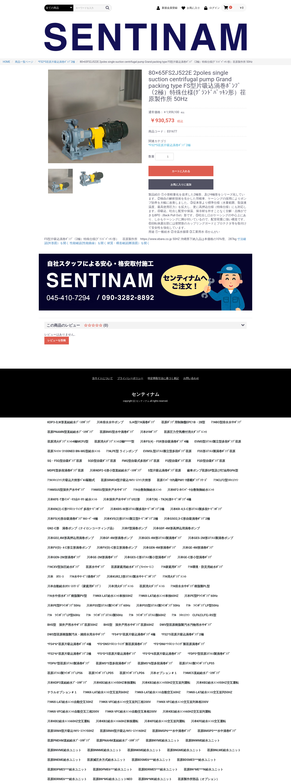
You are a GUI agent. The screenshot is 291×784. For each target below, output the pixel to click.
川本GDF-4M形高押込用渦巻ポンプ (176, 528)
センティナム (145, 394)
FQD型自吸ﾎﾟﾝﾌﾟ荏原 (211, 461)
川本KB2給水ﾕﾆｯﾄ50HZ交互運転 (217, 682)
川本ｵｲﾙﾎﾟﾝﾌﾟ (149, 432)
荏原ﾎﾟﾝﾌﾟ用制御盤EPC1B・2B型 (183, 422)
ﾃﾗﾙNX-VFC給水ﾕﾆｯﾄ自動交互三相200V (73, 711)
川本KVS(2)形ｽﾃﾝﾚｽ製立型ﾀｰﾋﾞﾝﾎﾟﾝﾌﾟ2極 (131, 518)
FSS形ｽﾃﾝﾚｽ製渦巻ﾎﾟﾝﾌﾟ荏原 (216, 451)
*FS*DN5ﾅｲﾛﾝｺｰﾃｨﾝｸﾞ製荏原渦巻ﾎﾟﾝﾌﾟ (122, 644)
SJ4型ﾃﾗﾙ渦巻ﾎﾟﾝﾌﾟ (142, 422)
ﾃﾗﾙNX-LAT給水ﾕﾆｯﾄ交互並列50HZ (209, 692)
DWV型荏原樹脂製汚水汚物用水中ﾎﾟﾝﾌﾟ (186, 625)
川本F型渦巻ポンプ (134, 528)
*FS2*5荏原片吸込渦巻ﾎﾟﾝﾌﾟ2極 (169, 145)
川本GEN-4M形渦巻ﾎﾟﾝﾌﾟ (159, 547)
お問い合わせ (191, 378)
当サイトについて (102, 378)
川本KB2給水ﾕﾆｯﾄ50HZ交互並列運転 (166, 682)
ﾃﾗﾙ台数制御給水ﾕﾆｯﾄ (147, 490)
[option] (95, 116)
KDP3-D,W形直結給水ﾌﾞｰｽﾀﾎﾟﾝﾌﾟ (69, 422)
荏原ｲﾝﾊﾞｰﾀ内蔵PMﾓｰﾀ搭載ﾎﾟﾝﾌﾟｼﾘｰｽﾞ (182, 480)
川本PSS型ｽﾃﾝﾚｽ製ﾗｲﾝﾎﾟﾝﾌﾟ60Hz (108, 605)
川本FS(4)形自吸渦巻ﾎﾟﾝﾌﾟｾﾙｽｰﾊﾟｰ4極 (72, 518)
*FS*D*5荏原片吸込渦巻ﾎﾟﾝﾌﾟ (116, 653)
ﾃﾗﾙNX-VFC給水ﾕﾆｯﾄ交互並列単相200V (182, 702)
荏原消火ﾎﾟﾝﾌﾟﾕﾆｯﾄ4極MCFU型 (67, 441)
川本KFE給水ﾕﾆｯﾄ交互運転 (208, 721)
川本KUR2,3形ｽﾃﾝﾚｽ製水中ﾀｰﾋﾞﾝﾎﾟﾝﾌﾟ (132, 576)
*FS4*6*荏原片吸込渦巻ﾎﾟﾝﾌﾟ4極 (69, 644)
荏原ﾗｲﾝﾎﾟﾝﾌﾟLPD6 (132, 673)
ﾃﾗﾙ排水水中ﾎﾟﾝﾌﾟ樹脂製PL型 (190, 586)
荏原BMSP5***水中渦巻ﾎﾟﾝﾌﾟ (217, 731)
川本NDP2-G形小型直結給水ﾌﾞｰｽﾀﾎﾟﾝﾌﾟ (116, 470)
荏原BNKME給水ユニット (144, 750)
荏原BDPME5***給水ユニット (67, 769)
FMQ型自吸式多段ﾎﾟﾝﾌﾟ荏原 (140, 461)
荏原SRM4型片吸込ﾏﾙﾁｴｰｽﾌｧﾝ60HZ (123, 731)
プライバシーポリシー (130, 378)
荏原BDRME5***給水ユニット (158, 769)
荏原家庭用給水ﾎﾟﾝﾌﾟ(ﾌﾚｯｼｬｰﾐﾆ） (133, 567)
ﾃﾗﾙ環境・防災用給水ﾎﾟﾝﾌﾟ (205, 567)
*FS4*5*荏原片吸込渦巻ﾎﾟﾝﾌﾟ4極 (133, 634)
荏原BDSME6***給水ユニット (151, 760)
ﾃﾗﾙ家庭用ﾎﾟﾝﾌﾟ (171, 567)
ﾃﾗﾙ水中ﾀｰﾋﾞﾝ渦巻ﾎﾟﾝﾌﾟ (85, 576)
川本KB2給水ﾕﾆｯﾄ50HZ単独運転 (114, 682)
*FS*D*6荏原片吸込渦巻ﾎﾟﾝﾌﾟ (162, 653)
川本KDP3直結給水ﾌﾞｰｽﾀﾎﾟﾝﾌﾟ (67, 682)
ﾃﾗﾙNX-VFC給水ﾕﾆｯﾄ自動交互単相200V (131, 711)
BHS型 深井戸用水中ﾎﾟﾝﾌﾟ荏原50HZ (72, 625)
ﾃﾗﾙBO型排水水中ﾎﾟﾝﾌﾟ (226, 422)
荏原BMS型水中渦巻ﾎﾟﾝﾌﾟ (117, 432)
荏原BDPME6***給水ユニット (112, 769)
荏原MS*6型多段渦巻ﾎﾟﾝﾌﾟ (155, 663)
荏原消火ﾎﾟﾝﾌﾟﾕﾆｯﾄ (152, 586)
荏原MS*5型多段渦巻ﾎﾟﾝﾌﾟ (113, 663)
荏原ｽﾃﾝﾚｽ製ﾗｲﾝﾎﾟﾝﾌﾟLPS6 (65, 673)
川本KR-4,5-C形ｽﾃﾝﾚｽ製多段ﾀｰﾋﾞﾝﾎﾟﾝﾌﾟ (196, 509)
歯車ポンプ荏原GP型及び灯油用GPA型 (212, 470)
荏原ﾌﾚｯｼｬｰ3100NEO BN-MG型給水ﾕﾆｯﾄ (73, 451)
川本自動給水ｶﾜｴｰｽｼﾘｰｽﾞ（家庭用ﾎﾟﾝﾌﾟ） (74, 586)
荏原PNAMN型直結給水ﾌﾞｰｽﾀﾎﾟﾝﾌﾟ (70, 432)
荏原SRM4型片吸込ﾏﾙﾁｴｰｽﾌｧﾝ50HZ (70, 731)
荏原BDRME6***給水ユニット (67, 779)
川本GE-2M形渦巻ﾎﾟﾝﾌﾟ (102, 557)
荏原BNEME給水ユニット (64, 760)
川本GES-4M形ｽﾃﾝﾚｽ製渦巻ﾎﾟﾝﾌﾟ (160, 538)
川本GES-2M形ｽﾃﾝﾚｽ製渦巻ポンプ (210, 538)
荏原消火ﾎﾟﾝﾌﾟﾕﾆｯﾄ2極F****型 (114, 441)
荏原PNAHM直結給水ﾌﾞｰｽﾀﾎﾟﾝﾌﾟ (118, 740)
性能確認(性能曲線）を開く (88, 243)
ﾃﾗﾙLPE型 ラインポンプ (121, 451)
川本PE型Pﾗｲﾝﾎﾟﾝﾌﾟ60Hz (201, 596)
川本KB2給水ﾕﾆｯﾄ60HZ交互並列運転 (187, 711)
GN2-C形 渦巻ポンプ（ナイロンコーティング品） (81, 528)
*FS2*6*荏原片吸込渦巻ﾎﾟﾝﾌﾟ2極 (69, 653)
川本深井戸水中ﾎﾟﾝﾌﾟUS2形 (121, 499)
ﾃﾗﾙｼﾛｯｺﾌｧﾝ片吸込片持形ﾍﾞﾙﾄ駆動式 (71, 480)
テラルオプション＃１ (62, 692)
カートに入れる (181, 171)
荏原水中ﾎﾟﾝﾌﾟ (95, 567)
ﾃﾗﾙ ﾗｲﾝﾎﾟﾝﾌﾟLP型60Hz (63, 615)
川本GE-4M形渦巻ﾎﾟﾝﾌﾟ (198, 547)
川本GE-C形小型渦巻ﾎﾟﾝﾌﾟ (194, 557)
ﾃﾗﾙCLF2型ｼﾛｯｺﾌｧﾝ (225, 480)
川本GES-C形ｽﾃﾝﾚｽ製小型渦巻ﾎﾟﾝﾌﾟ (147, 557)
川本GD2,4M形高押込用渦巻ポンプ (70, 538)
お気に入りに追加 (181, 184)
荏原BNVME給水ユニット (64, 750)
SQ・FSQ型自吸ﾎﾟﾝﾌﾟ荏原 (64, 461)
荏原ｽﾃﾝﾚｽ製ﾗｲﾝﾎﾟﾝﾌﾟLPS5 (196, 663)
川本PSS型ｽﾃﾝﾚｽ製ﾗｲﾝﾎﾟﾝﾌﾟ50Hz (158, 605)
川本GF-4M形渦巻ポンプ (116, 538)
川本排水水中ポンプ (110, 422)
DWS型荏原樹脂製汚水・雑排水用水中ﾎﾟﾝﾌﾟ (76, 634)
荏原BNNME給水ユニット (104, 750)
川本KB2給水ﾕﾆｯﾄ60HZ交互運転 (68, 721)
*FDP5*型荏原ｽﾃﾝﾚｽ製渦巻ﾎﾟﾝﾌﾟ (209, 653)
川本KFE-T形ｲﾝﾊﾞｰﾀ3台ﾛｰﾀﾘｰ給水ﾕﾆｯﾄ (72, 499)
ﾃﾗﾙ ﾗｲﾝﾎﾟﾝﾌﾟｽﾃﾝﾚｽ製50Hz (104, 615)
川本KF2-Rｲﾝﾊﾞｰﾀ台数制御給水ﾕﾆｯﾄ (190, 490)
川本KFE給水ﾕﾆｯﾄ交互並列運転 (164, 721)
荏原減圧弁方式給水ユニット (106, 760)
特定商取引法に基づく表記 (163, 378)
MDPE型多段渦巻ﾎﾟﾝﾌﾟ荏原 (65, 470)
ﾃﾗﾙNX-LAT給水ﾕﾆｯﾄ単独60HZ (159, 596)
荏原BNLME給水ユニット (224, 750)
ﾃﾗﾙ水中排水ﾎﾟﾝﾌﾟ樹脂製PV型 (67, 596)
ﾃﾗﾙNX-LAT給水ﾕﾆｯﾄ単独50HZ (113, 596)
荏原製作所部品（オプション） (198, 779)
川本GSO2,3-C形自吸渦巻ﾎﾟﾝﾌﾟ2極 (187, 518)
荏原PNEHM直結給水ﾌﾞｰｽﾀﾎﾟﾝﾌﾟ (68, 740)
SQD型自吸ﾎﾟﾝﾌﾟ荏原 (102, 461)
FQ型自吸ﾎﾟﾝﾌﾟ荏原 (178, 461)
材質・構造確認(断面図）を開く (128, 243)
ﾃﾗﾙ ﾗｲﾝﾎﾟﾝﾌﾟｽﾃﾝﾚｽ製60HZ (147, 615)
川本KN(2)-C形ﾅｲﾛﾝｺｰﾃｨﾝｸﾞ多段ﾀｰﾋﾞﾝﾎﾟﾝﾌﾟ (75, 509)
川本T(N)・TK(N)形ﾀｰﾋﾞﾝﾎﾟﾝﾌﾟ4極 (168, 499)
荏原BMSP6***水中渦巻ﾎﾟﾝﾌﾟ (171, 731)
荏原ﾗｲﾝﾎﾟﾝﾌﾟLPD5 (101, 673)
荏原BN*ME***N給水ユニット (203, 769)
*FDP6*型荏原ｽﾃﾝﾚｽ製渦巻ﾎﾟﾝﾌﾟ (68, 663)
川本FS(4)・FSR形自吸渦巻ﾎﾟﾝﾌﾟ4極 (164, 441)
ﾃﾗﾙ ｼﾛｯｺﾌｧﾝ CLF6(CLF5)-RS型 (194, 615)
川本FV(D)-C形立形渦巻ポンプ (117, 547)
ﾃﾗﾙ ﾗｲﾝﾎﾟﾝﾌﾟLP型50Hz (202, 605)
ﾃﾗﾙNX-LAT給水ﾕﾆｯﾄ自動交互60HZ (158, 692)
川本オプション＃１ (163, 673)
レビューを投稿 (57, 340)
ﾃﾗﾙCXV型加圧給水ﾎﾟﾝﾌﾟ (63, 567)
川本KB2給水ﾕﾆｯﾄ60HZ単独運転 (117, 721)
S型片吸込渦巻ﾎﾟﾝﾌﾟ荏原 (164, 470)
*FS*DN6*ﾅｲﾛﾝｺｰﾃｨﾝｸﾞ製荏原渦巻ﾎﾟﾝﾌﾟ (179, 644)
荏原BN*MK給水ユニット (155, 779)
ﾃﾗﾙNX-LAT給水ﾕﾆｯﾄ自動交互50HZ (70, 702)
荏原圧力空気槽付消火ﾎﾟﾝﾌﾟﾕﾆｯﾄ (185, 432)
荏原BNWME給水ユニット (202, 740)
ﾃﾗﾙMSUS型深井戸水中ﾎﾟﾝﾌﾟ (66, 490)
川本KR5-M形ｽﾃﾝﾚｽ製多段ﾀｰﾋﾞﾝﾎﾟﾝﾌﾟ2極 (137, 509)
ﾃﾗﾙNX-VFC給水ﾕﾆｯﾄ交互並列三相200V (125, 702)
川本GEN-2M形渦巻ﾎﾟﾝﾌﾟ (64, 557)
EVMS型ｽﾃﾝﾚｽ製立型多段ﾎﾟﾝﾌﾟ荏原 (217, 441)
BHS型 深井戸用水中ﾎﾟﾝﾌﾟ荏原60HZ (129, 625)
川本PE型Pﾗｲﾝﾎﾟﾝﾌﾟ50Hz (64, 605)
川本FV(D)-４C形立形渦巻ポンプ (69, 547)
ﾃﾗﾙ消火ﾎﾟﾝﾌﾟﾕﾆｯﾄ (174, 576)
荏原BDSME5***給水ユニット (196, 760)
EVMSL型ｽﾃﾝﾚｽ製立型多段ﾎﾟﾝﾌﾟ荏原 (167, 451)
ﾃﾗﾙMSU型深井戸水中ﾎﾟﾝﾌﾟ (109, 490)
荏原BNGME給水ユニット (184, 750)
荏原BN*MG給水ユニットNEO (112, 779)
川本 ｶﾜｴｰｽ (55, 576)
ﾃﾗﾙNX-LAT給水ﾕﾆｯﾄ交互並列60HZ (106, 692)
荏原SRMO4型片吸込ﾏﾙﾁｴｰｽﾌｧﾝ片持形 (126, 480)
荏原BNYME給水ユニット (162, 740)
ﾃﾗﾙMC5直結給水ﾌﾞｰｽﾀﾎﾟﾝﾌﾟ (201, 673)
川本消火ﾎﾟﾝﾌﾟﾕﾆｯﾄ (120, 586)
